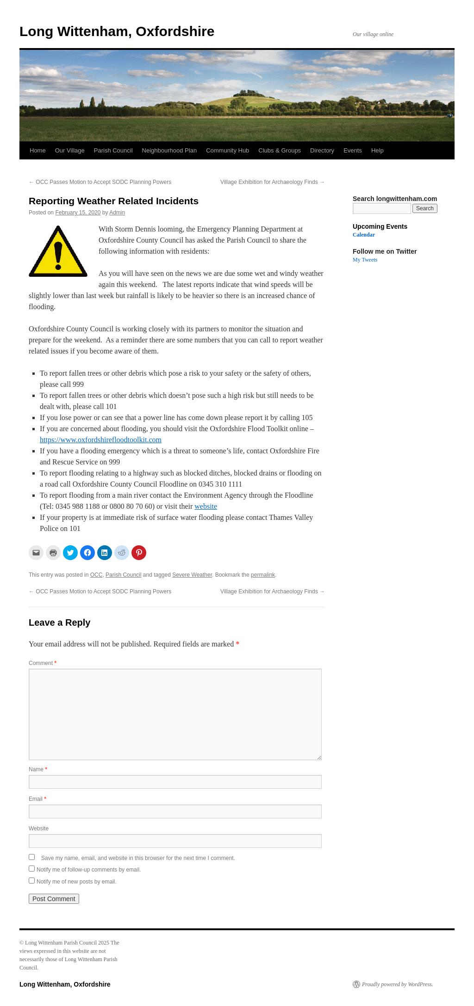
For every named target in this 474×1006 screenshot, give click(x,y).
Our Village (70, 150)
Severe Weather (192, 575)
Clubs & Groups (279, 150)
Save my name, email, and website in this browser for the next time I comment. (138, 858)
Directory (322, 150)
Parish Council (113, 150)
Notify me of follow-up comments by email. (89, 869)
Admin (117, 212)
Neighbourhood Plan (169, 150)
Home (38, 150)
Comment (42, 663)
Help (377, 150)
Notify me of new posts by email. (77, 881)
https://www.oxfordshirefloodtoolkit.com (101, 440)
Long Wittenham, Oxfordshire (116, 31)
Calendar (364, 235)
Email (37, 799)
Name (38, 769)
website (205, 506)
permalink (263, 575)
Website (39, 828)
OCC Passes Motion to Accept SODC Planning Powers (100, 182)
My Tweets (365, 259)
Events (352, 150)
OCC (96, 575)
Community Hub (227, 150)
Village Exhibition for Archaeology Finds (272, 182)
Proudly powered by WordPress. (397, 984)
